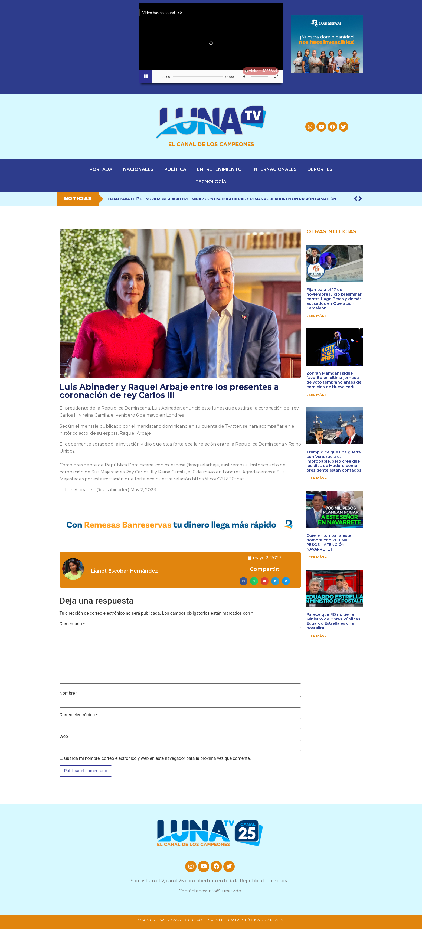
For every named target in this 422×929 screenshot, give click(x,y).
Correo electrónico (79, 715)
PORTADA (101, 169)
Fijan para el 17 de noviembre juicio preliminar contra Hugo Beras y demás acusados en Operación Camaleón (222, 199)
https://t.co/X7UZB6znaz (218, 479)
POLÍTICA (175, 169)
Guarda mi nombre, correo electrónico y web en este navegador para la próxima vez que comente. (157, 758)
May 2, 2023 (143, 489)
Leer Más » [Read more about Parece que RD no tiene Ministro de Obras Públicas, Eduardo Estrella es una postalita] (316, 636)
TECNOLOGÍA (210, 181)
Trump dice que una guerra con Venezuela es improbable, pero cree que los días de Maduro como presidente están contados (333, 461)
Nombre (69, 693)
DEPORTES (319, 169)
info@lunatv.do (224, 891)
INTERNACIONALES (275, 169)
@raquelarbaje (203, 464)
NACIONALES (138, 169)
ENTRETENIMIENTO (219, 169)
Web (64, 736)
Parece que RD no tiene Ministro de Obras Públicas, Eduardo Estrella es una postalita (333, 621)
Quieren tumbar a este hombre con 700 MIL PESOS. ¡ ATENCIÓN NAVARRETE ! (328, 542)
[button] (243, 581)
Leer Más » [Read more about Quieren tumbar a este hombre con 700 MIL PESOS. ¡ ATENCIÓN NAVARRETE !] (316, 557)
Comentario (72, 624)
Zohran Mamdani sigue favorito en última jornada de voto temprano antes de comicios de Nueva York (333, 380)
